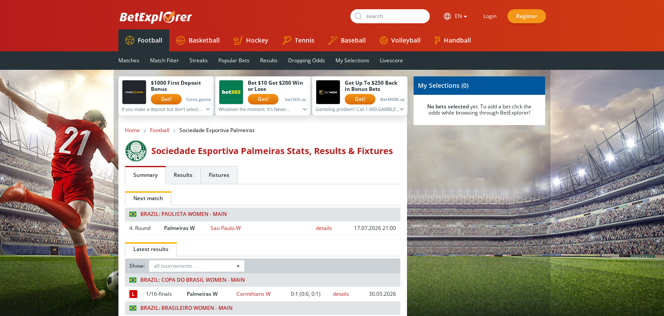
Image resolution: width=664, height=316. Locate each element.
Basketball (198, 40)
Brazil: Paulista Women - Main (178, 214)
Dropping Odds (306, 60)
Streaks (198, 60)
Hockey (251, 40)
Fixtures (219, 175)
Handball (453, 40)
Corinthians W (253, 294)
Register (526, 16)
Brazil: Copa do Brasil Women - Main (187, 280)
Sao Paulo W (226, 228)
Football (143, 40)
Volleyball (400, 40)
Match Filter (164, 60)
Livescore (391, 60)
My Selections (352, 60)
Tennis (298, 40)
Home (132, 130)
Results (269, 60)
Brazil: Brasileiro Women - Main (180, 308)
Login (489, 16)
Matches (128, 60)
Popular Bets (234, 60)
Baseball (347, 40)
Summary (145, 175)
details (324, 228)
